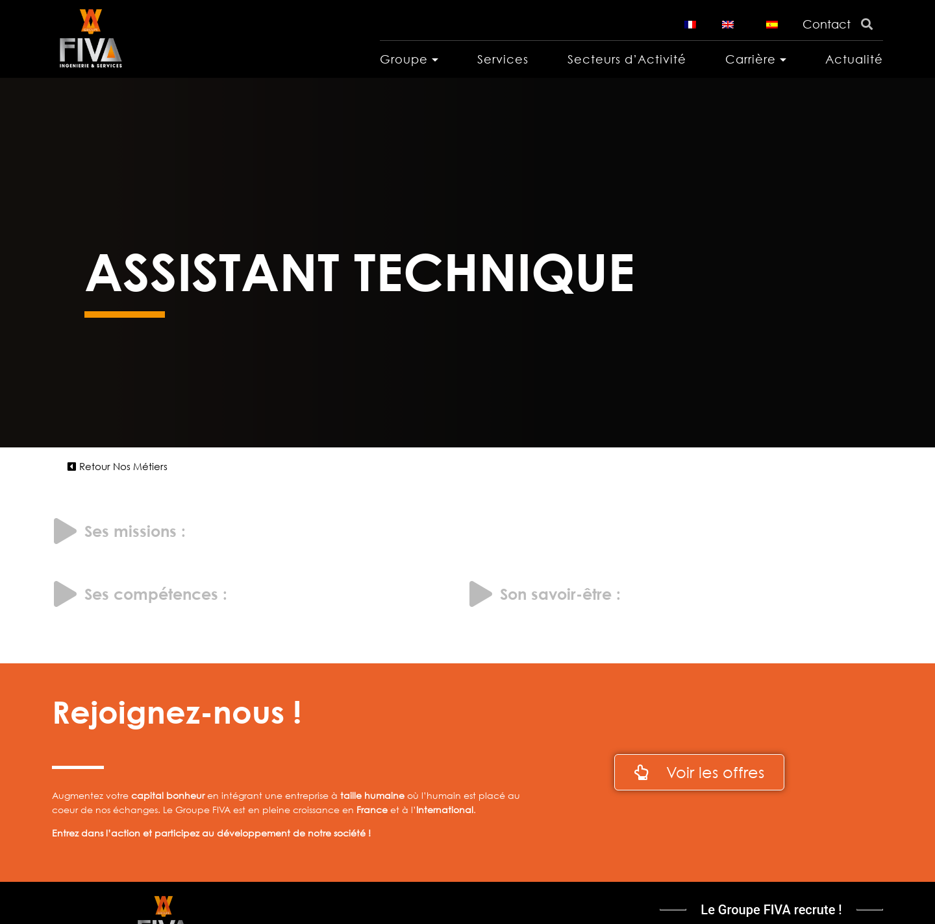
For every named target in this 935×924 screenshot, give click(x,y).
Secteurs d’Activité (626, 59)
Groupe (404, 59)
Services (503, 59)
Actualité (854, 59)
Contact (827, 24)
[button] (117, 466)
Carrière (750, 59)
